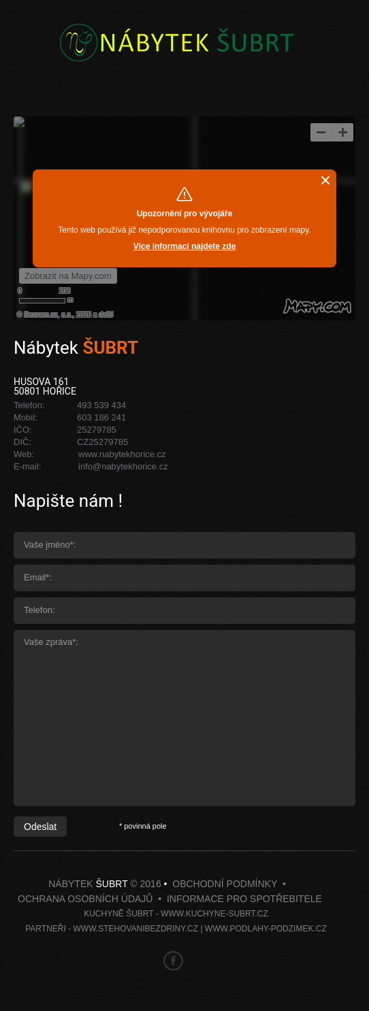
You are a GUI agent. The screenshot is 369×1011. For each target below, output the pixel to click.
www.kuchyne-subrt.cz (214, 913)
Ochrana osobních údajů (85, 898)
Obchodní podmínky (224, 883)
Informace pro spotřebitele (244, 898)
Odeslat (40, 826)
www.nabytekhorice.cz (122, 454)
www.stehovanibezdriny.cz (135, 928)
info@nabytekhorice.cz (123, 466)
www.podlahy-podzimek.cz (266, 928)
